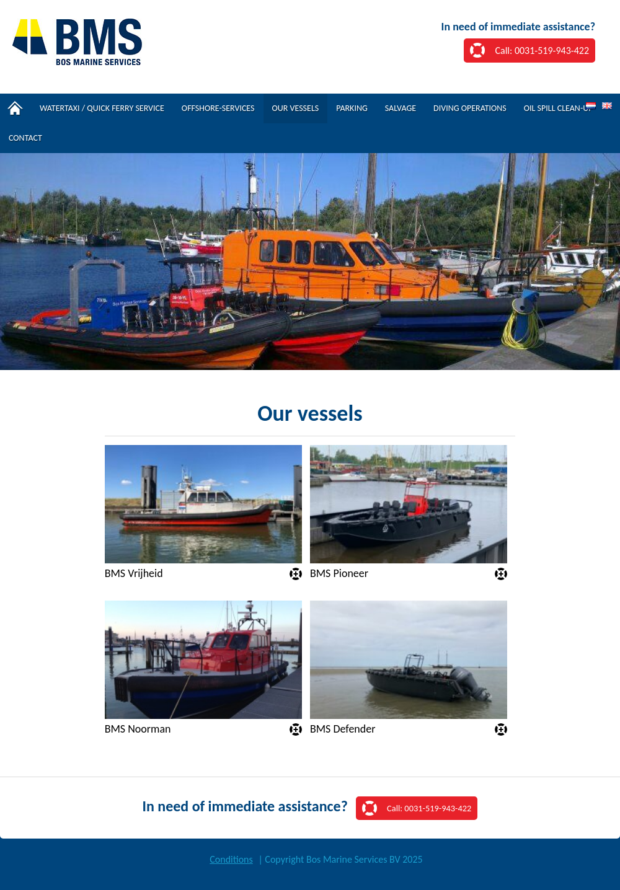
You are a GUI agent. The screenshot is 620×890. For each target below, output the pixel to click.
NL (590, 106)
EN (607, 106)
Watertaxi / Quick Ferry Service (102, 108)
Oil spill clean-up (558, 108)
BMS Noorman (138, 729)
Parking (352, 108)
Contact (25, 138)
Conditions (231, 859)
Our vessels (295, 108)
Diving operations (470, 108)
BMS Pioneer (339, 573)
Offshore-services (218, 108)
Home (15, 108)
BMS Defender (343, 729)
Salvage (400, 108)
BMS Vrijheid (134, 573)
